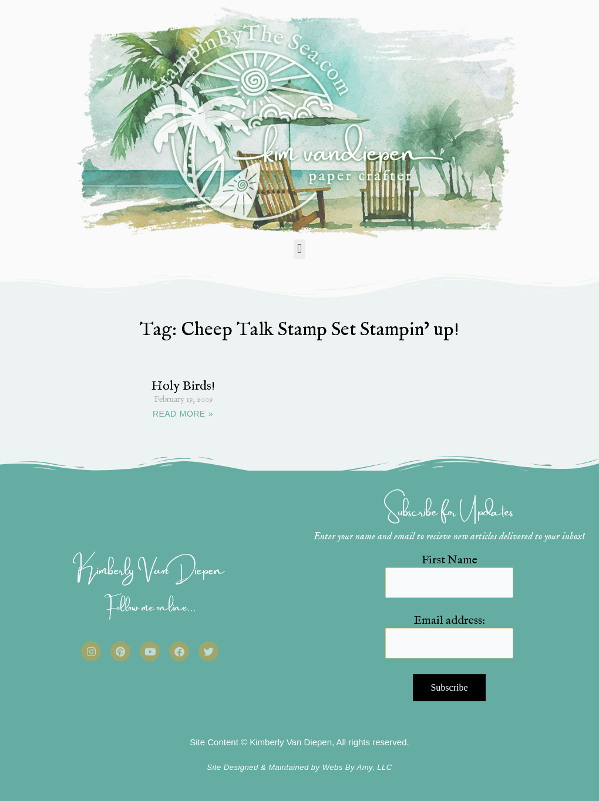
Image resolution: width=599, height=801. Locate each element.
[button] (299, 249)
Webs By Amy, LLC (357, 767)
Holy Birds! (183, 386)
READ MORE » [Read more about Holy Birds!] (183, 413)
